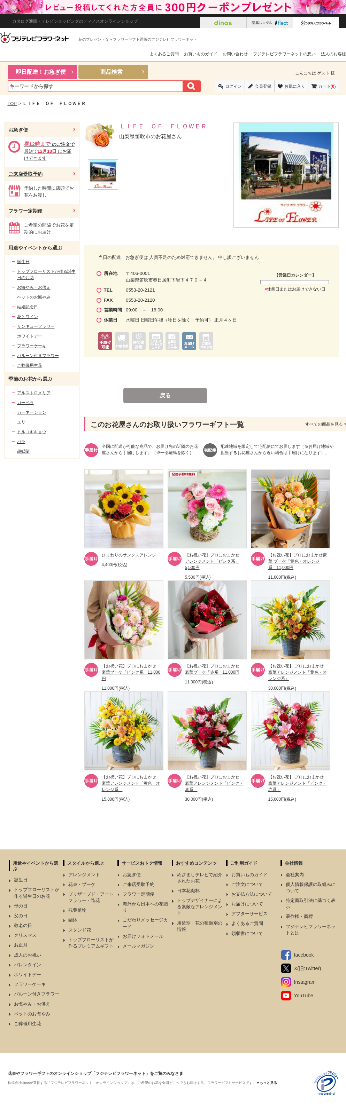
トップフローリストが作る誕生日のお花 (46, 274)
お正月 (21, 945)
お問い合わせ (235, 54)
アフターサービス (249, 913)
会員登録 (263, 86)
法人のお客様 (333, 54)
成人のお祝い (27, 955)
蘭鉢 (72, 919)
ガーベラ (25, 402)
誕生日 (23, 261)
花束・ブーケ (81, 884)
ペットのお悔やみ (34, 297)
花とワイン (27, 316)
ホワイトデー (29, 336)
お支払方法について (251, 894)
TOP (12, 103)
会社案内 (295, 874)
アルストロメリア (34, 392)
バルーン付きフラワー (38, 355)
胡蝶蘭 (23, 451)
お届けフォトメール (143, 936)
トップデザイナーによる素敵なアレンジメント (199, 907)
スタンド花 (79, 930)
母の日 (21, 906)
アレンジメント (84, 874)
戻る (165, 395)
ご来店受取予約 (25, 174)
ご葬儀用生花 (29, 365)
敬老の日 (23, 925)
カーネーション (31, 412)
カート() (327, 86)
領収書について (247, 933)
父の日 (21, 915)
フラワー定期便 (25, 211)
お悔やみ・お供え (34, 287)
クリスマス (25, 935)
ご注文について (247, 884)
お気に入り (294, 86)
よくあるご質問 (164, 54)
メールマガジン (138, 946)
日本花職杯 (188, 890)
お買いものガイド (200, 54)
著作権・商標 (299, 916)
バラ (21, 441)
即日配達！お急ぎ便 (41, 72)
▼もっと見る (266, 1083)
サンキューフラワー (36, 326)
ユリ (21, 422)
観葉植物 (77, 910)
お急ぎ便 (18, 130)
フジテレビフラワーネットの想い (284, 54)
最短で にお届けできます (49, 151)
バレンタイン (27, 964)
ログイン (233, 86)
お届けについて (247, 903)
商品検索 (111, 72)
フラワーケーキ (31, 345)
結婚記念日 (27, 306)
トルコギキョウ (31, 431)
